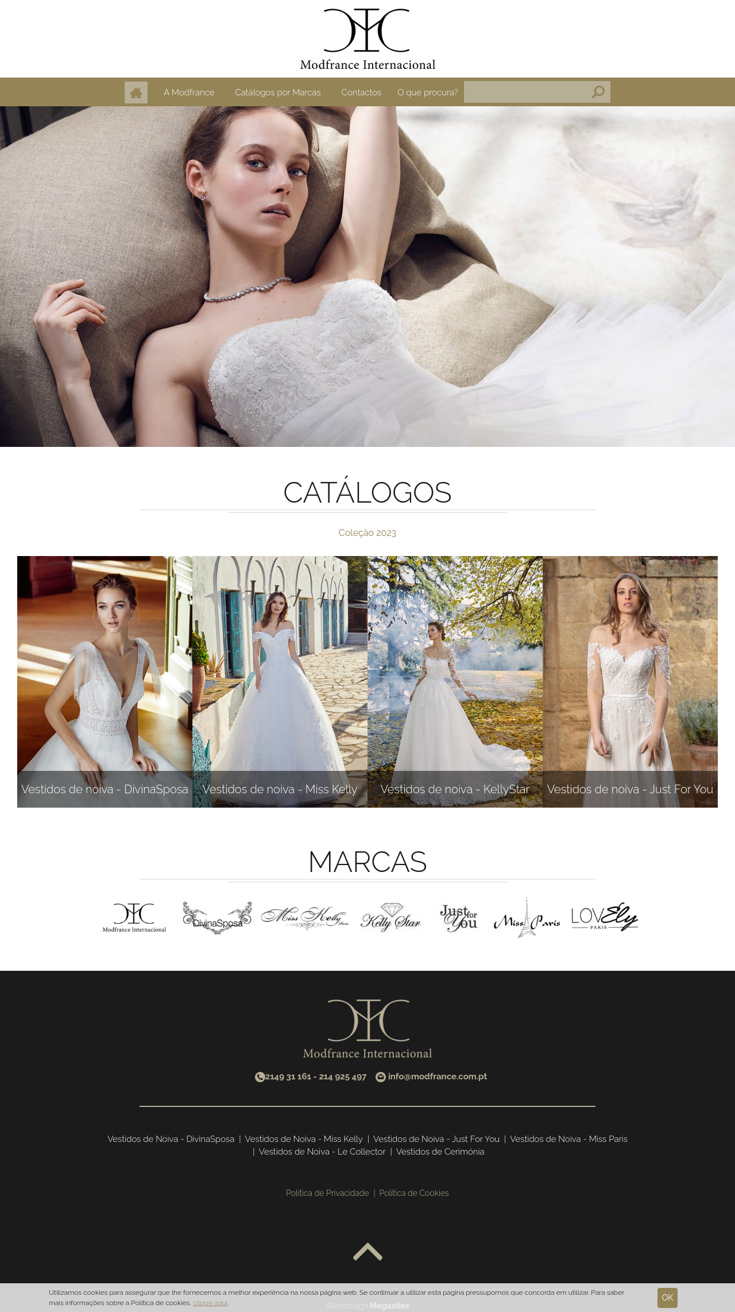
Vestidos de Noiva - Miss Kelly (304, 1139)
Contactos (362, 92)
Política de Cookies (414, 1193)
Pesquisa (598, 92)
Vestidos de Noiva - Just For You (436, 1139)
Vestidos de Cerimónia (440, 1152)
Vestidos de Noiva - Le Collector (322, 1152)
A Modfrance (189, 92)
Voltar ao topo (367, 1252)
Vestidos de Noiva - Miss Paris (569, 1139)
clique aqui (210, 1303)
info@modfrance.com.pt (437, 1076)
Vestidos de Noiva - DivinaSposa (170, 1139)
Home (136, 92)
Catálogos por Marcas (277, 92)
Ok (668, 1297)
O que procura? (427, 92)
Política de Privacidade (327, 1193)
